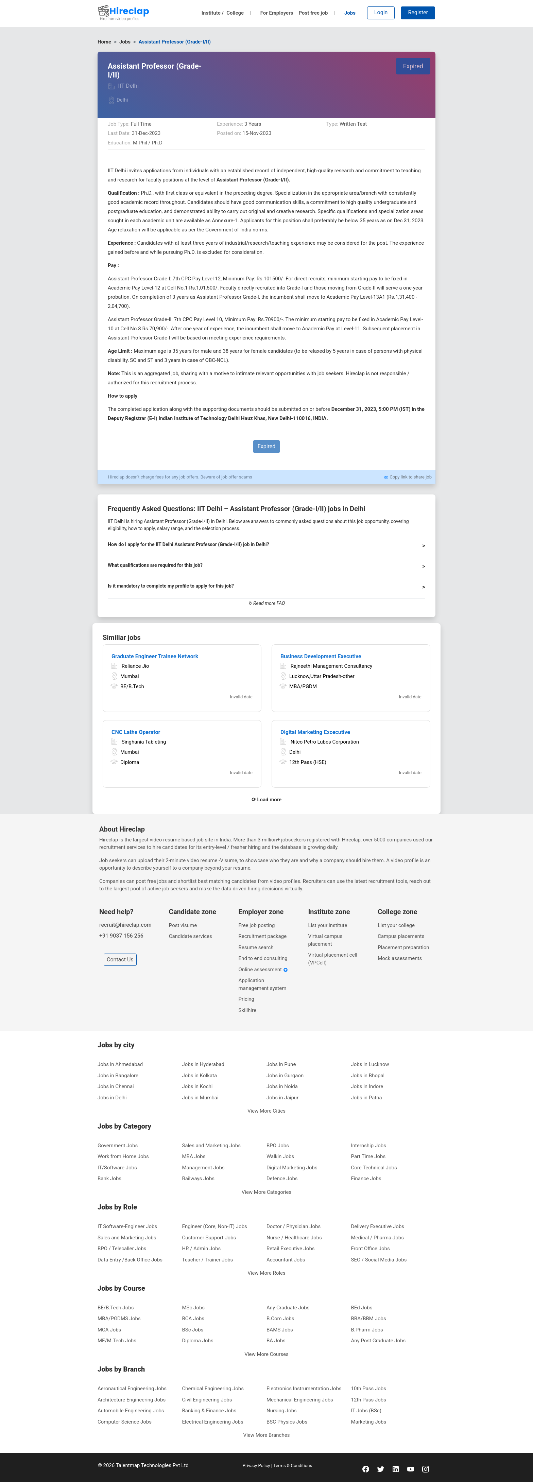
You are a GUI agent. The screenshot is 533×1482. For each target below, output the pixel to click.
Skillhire (247, 1010)
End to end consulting (263, 958)
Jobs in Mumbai (200, 1098)
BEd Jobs (362, 1308)
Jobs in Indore (367, 1086)
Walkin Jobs (280, 1156)
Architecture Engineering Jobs (132, 1400)
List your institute (327, 925)
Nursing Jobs (281, 1411)
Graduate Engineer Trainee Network (154, 656)
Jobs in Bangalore (118, 1076)
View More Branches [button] (266, 1435)
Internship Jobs (368, 1146)
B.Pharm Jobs (367, 1330)
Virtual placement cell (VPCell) (332, 959)
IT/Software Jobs (117, 1168)
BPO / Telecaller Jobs (122, 1248)
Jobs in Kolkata (199, 1076)
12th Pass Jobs (368, 1400)
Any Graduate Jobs (288, 1308)
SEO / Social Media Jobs (379, 1260)
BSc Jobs (193, 1330)
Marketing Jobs (368, 1422)
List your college (396, 925)
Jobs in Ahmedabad (120, 1064)
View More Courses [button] (266, 1354)
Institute (213, 13)
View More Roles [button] (266, 1273)
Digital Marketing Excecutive (315, 732)
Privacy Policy (257, 1465)
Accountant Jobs (285, 1260)
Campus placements (401, 936)
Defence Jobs (282, 1178)
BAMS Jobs (279, 1330)
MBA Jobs (194, 1156)
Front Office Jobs (370, 1248)
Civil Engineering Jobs (207, 1400)
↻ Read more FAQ (266, 603)
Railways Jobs (198, 1178)
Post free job (317, 13)
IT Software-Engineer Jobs (127, 1226)
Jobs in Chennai (116, 1086)
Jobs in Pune (281, 1064)
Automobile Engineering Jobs (131, 1411)
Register (418, 12)
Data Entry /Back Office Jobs (130, 1260)
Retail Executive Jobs (290, 1248)
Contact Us (120, 959)
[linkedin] (395, 1469)
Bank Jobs (109, 1178)
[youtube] (410, 1469)
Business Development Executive (320, 656)
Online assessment (263, 969)
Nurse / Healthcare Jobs (294, 1238)
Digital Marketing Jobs (291, 1168)
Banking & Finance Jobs (209, 1411)
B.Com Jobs (280, 1318)
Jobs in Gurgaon (285, 1076)
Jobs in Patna (366, 1098)
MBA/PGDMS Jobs (119, 1318)
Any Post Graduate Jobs (378, 1341)
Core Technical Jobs (374, 1168)
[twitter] (380, 1469)
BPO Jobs (277, 1146)
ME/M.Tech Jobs (117, 1341)
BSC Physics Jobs (286, 1422)
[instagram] (425, 1469)
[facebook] (365, 1469)
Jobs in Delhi (112, 1098)
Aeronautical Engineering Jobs (132, 1388)
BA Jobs (276, 1341)
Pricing (246, 999)
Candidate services (190, 936)
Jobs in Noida (282, 1086)
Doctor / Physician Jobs (293, 1226)
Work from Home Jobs (123, 1156)
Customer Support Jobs (209, 1238)
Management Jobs (203, 1168)
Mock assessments (400, 958)
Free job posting (257, 925)
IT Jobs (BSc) (366, 1411)
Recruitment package (263, 936)
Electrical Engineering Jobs (212, 1422)
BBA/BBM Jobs (368, 1318)
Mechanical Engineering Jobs (299, 1400)
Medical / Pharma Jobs (377, 1238)
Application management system (263, 984)
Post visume (183, 925)
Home (104, 42)
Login (381, 12)
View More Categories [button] (267, 1192)
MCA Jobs (109, 1330)
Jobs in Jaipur (282, 1098)
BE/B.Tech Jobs (116, 1308)
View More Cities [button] (266, 1111)
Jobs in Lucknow (370, 1064)
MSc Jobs (193, 1308)
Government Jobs (118, 1146)
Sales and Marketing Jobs (211, 1146)
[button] (266, 547)
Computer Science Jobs (125, 1422)
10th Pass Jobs (368, 1388)
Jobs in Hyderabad (203, 1064)
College (239, 13)
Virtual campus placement (325, 940)
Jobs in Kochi (197, 1086)
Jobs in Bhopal (368, 1076)
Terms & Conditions (292, 1465)
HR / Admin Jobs (201, 1248)
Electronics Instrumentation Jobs (304, 1388)
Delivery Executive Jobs (378, 1226)
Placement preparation (403, 947)
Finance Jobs (366, 1178)
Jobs (350, 13)
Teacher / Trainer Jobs (207, 1260)
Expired (413, 66)
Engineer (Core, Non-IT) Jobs (214, 1226)
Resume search (256, 947)
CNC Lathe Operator (135, 732)
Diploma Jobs (197, 1341)
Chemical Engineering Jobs (213, 1388)
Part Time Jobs (368, 1156)
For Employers (276, 13)
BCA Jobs (193, 1318)
